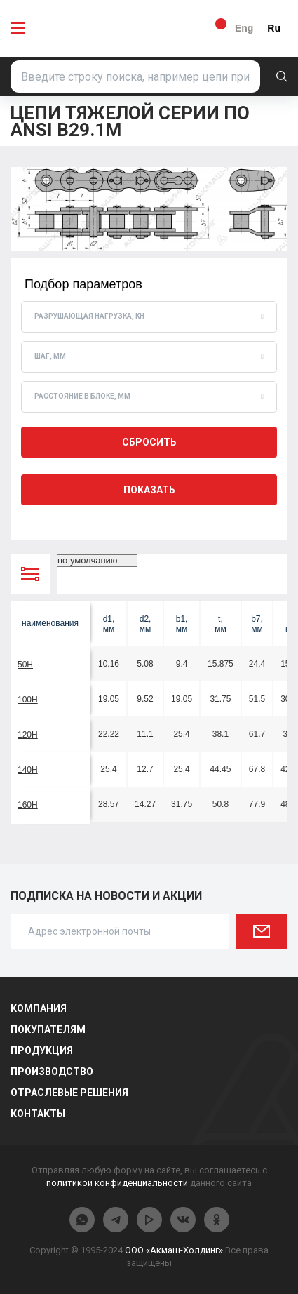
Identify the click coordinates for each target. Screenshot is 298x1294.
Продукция (42, 1050)
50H (25, 664)
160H (28, 805)
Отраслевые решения (69, 1092)
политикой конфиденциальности (117, 1183)
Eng (244, 28)
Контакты (38, 1113)
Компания (39, 1008)
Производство (52, 1071)
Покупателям (48, 1029)
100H (28, 700)
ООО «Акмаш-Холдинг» (174, 1250)
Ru (273, 28)
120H (28, 735)
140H (28, 770)
